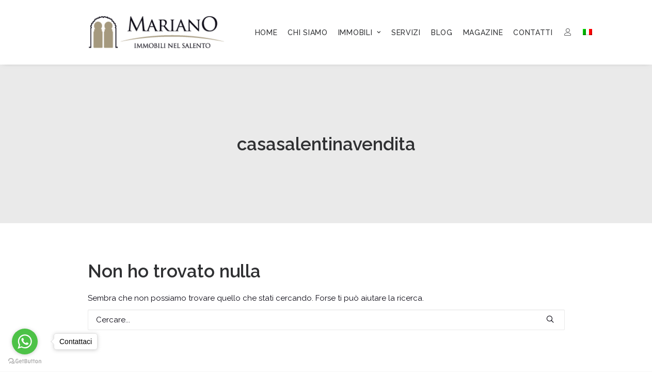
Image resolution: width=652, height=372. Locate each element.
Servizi (406, 32)
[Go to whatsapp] (25, 341)
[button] (550, 319)
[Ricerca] (326, 319)
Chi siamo (307, 32)
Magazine (483, 32)
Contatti (533, 32)
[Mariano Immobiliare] (157, 32)
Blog (442, 32)
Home (266, 32)
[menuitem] (266, 33)
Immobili (359, 32)
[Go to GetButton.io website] (24, 361)
